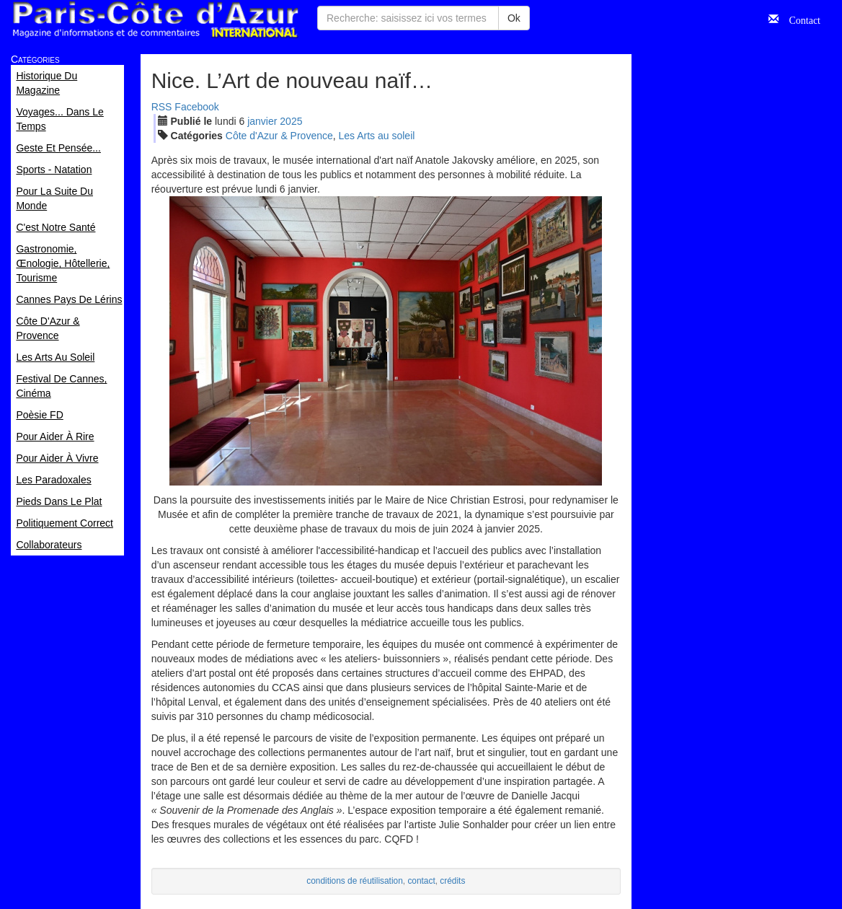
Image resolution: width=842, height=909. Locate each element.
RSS (161, 107)
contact (421, 881)
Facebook (196, 107)
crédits (452, 881)
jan (262, 121)
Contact (799, 19)
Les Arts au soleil (377, 135)
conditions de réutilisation (354, 881)
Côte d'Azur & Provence (279, 135)
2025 (291, 121)
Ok (514, 18)
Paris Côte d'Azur (155, 20)
